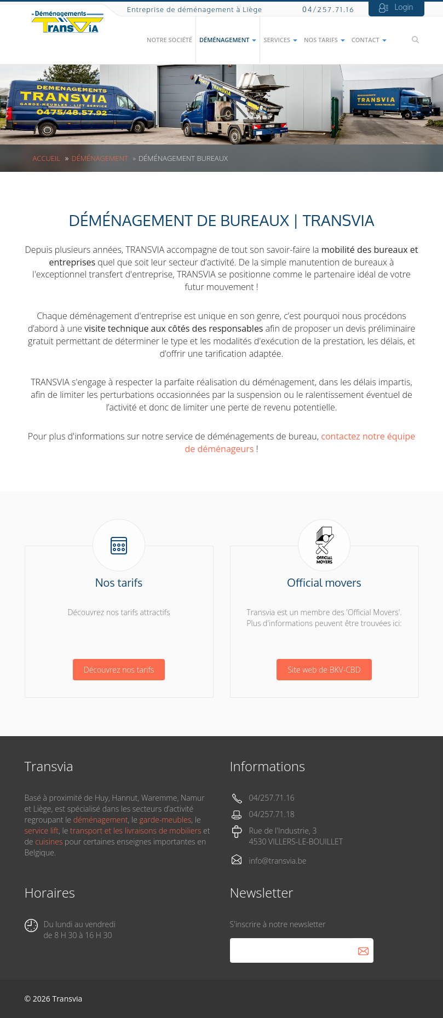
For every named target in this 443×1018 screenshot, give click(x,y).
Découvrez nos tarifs (119, 669)
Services (280, 40)
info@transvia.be (278, 860)
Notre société (169, 40)
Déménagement (227, 40)
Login (404, 6)
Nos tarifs (324, 40)
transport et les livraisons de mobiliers (135, 830)
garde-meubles (166, 819)
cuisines (48, 841)
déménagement (100, 819)
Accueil (46, 158)
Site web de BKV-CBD (323, 669)
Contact (369, 40)
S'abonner (363, 950)
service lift (42, 830)
